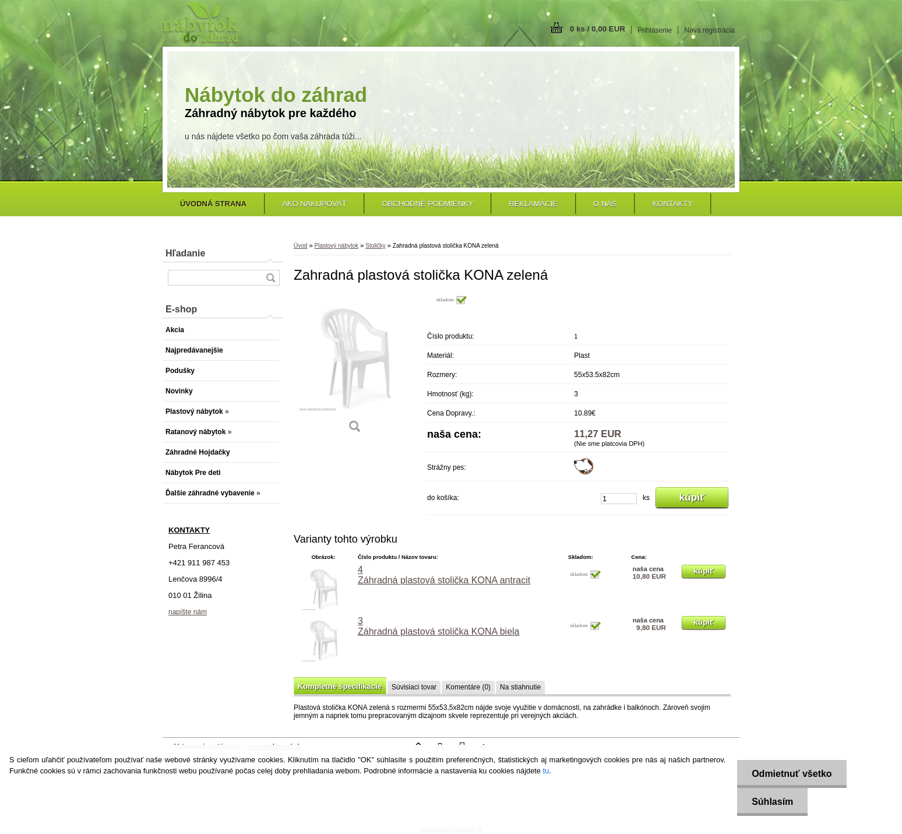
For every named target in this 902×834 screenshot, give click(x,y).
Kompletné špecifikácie (340, 686)
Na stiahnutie (520, 687)
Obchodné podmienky (427, 203)
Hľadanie (185, 253)
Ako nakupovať (314, 203)
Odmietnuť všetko (791, 774)
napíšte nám (187, 612)
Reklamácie (533, 203)
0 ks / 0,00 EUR (597, 28)
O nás (604, 203)
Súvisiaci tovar (414, 687)
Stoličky (375, 245)
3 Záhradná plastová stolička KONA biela (438, 626)
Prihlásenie (654, 30)
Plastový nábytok (336, 245)
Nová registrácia (709, 30)
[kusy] (619, 498)
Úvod (300, 245)
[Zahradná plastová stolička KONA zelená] (354, 368)
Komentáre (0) (468, 687)
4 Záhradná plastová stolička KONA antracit (444, 575)
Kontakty (672, 203)
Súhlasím (772, 802)
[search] (270, 277)
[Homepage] (213, 203)
